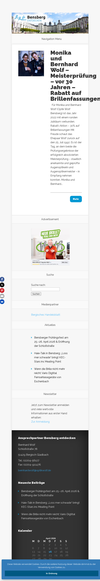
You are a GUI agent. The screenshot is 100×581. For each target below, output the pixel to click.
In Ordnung (51, 573)
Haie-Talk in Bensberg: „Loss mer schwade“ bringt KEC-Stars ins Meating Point (51, 357)
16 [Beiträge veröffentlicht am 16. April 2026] (50, 552)
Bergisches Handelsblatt (45, 314)
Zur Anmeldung (40, 421)
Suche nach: (38, 285)
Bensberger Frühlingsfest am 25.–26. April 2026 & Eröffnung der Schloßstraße (52, 341)
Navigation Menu (52, 39)
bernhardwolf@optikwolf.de (34, 470)
